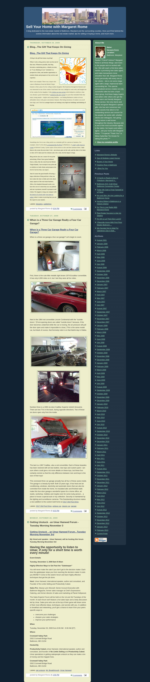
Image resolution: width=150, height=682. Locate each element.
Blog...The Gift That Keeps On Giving (49, 53)
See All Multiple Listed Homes (108, 158)
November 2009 (103, 397)
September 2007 (103, 312)
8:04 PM (56, 209)
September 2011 (103, 472)
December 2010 (103, 442)
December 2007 (103, 322)
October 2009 (102, 394)
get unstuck (40, 670)
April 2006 (101, 254)
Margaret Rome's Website (107, 155)
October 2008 (102, 353)
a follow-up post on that (59, 92)
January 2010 (102, 404)
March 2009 (101, 370)
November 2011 (103, 479)
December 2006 (103, 281)
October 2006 (102, 274)
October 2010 (102, 435)
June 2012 (101, 503)
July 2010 (100, 425)
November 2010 (103, 438)
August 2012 (102, 510)
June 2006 (101, 261)
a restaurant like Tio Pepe (54, 145)
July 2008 (100, 343)
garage (73, 506)
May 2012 (101, 500)
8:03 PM (56, 511)
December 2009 (103, 401)
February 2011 (102, 448)
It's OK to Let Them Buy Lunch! (109, 219)
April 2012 (101, 496)
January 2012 (102, 486)
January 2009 (102, 363)
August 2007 (102, 309)
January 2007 (102, 285)
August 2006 (102, 268)
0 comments (77, 209)
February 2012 (102, 489)
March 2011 (101, 452)
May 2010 (101, 418)
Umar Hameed (65, 670)
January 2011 (102, 445)
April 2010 (101, 414)
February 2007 (102, 288)
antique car (57, 506)
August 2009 (102, 387)
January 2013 (102, 527)
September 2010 (103, 431)
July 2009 (100, 384)
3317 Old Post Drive (71, 502)
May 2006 (101, 257)
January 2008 (102, 326)
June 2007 (101, 302)
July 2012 (100, 506)
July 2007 (100, 305)
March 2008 (101, 332)
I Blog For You (102, 168)
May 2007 (101, 298)
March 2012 (101, 493)
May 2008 (101, 336)
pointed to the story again (57, 95)
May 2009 (101, 377)
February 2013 (102, 530)
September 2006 (103, 271)
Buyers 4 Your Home (105, 162)
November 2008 (103, 356)
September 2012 (103, 513)
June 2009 (101, 380)
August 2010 (102, 428)
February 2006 (102, 247)
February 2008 (102, 329)
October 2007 (102, 315)
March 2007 (101, 291)
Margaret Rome (113, 50)
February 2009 (102, 367)
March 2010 (101, 411)
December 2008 (103, 360)
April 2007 (101, 295)
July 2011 (100, 465)
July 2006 (100, 264)
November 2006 (103, 278)
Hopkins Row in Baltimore (107, 165)
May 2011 (101, 459)
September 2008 (103, 349)
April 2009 (101, 373)
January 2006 (102, 244)
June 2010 (101, 421)
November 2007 (103, 319)
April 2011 (101, 455)
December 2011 (103, 483)
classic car (66, 506)
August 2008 (102, 346)
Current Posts (102, 534)
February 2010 (102, 407)
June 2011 (101, 462)
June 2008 (101, 339)
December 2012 (103, 523)
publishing (47, 204)
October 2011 (102, 476)
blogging (39, 204)
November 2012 (103, 520)
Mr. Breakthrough (52, 670)
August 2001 (102, 240)
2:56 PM (56, 675)
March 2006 (101, 251)
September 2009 (103, 390)
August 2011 (102, 469)
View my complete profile (107, 142)
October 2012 (102, 517)
